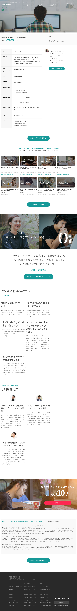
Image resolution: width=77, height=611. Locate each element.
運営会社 (11, 594)
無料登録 (58, 503)
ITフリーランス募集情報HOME (15, 586)
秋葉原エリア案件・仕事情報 (30, 594)
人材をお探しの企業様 (13, 602)
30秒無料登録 (68, 4)
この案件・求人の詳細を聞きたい (56, 68)
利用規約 (11, 597)
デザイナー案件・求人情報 (45, 605)
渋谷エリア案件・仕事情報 (29, 586)
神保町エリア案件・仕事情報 (30, 602)
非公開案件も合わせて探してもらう (38, 276)
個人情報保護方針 (12, 600)
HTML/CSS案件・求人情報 (45, 602)
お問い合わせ (12, 605)
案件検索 (11, 589)
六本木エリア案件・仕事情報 (30, 597)
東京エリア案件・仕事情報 (29, 600)
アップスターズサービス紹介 (15, 592)
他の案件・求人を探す (38, 204)
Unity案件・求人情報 (44, 592)
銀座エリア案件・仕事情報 (29, 605)
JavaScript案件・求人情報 (45, 589)
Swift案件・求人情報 (44, 594)
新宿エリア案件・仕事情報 (29, 589)
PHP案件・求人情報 (44, 600)
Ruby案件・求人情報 (44, 586)
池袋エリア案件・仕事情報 (29, 592)
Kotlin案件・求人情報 (44, 597)
